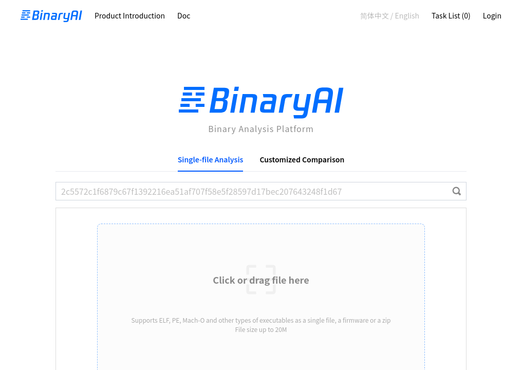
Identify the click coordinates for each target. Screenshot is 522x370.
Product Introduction (130, 15)
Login (492, 15)
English (407, 15)
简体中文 (374, 15)
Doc (183, 15)
